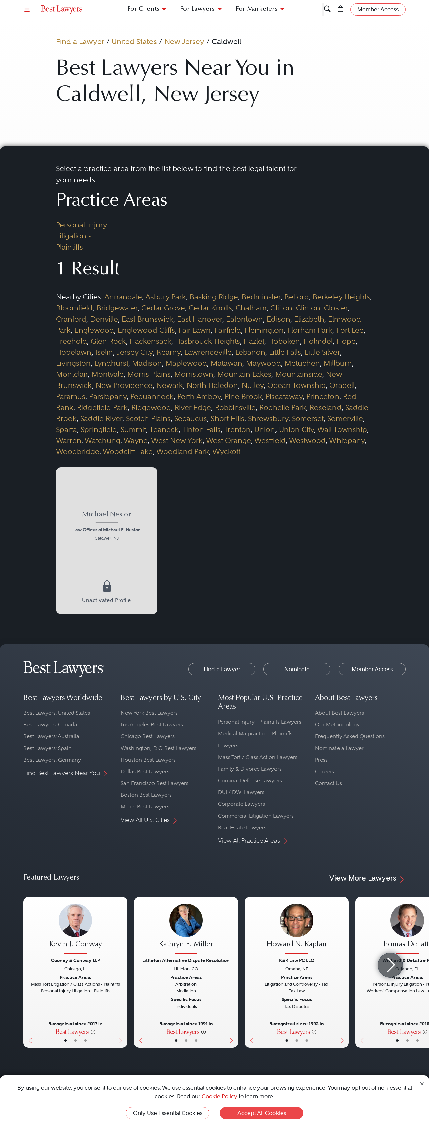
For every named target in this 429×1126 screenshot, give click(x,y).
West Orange (228, 440)
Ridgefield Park (102, 407)
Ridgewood (151, 407)
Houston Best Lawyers (148, 760)
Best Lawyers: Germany (52, 760)
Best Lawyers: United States (56, 713)
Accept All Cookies (261, 1113)
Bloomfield (74, 307)
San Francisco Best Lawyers (154, 783)
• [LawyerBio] (75, 1040)
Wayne (136, 440)
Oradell (342, 385)
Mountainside (298, 374)
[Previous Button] (28, 972)
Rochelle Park (282, 407)
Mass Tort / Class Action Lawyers (257, 757)
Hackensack (150, 341)
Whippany (347, 440)
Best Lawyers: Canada (50, 724)
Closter (336, 307)
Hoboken (284, 341)
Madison (147, 363)
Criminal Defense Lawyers (250, 780)
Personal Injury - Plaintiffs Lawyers (259, 722)
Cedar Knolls (210, 307)
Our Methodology (337, 724)
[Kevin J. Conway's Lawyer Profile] (75, 929)
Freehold (71, 341)
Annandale (123, 296)
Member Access (372, 669)
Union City (296, 429)
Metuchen (302, 363)
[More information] (93, 1031)
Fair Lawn (195, 330)
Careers (324, 771)
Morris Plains (149, 374)
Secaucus (190, 418)
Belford (296, 296)
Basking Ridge (214, 296)
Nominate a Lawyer (339, 748)
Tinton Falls (201, 429)
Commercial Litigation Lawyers (256, 816)
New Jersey (184, 41)
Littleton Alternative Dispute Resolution (186, 960)
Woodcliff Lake (128, 451)
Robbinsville (235, 407)
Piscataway (284, 396)
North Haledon (212, 385)
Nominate (297, 669)
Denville (104, 318)
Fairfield (227, 330)
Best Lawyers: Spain (47, 748)
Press (321, 760)
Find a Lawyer (80, 41)
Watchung (102, 440)
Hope (346, 341)
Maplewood (186, 363)
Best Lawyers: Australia (51, 736)
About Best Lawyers (339, 713)
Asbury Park (165, 296)
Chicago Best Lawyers (148, 736)
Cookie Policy (219, 1096)
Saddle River (101, 418)
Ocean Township (296, 385)
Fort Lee (350, 330)
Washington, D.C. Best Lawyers (158, 748)
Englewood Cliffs (146, 330)
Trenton (237, 429)
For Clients (143, 9)
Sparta (66, 429)
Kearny (169, 352)
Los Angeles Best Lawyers (152, 724)
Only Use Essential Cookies (167, 1113)
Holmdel (318, 341)
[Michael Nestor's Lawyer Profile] (106, 527)
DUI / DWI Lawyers (241, 792)
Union (264, 429)
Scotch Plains (148, 418)
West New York (177, 440)
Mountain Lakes (244, 374)
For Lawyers (197, 9)
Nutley (253, 385)
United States (134, 41)
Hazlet (254, 341)
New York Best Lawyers (149, 713)
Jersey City (134, 352)
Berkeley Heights (341, 296)
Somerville (345, 418)
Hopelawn (73, 352)
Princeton (322, 396)
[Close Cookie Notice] (422, 1083)
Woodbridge (77, 451)
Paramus (70, 396)
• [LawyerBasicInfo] (65, 1040)
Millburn (338, 363)
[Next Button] (122, 972)
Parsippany (108, 396)
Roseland (326, 407)
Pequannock (152, 396)
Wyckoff (226, 451)
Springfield (99, 429)
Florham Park (309, 330)
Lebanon (250, 352)
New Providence (124, 385)
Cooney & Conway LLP (75, 960)
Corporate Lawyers (241, 804)
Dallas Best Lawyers (145, 771)
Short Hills (227, 418)
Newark (169, 385)
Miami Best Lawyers (145, 806)
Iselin (104, 352)
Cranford (71, 318)
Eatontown (244, 318)
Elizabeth (309, 318)
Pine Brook (243, 396)
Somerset (308, 418)
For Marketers (257, 9)
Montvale (107, 374)
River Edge (193, 407)
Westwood (307, 440)
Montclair (72, 374)
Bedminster (261, 296)
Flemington (264, 330)
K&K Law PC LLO (296, 960)
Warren (68, 440)
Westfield (270, 440)
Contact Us (328, 783)
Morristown (193, 374)
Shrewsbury (268, 418)
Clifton (281, 307)
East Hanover (199, 318)
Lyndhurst (111, 363)
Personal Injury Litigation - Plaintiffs (81, 235)
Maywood (263, 363)
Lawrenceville (208, 352)
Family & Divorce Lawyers (250, 769)
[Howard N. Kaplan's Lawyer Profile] (296, 929)
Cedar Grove (163, 307)
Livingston (73, 363)
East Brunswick (147, 318)
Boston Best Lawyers (146, 795)
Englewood (94, 330)
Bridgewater (117, 307)
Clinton (308, 307)
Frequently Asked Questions (350, 736)
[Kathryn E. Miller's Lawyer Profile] (186, 929)
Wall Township (342, 429)
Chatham (251, 307)
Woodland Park (182, 451)
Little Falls (285, 352)
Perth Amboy (199, 396)
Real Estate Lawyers (242, 827)
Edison (278, 318)
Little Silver (322, 352)
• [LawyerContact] (85, 1040)
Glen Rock (108, 341)
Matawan (226, 363)
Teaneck (164, 429)
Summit (133, 429)
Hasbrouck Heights (207, 341)
